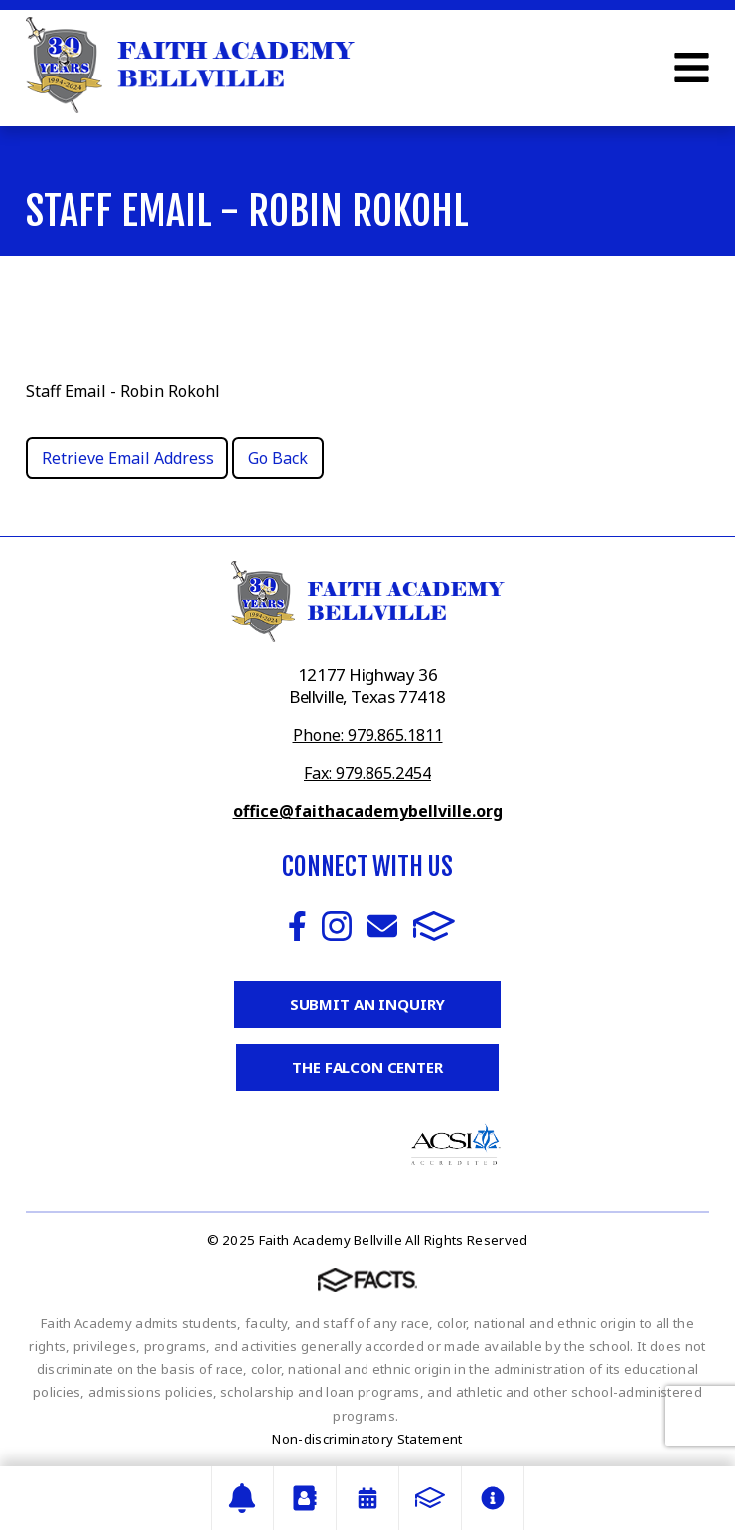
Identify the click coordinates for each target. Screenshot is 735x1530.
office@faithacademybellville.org (368, 811)
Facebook (297, 926)
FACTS (434, 926)
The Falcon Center (367, 1067)
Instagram (337, 926)
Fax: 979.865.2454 (367, 773)
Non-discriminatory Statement (367, 1439)
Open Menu (691, 67)
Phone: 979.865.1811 (368, 735)
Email (382, 926)
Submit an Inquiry (367, 1004)
